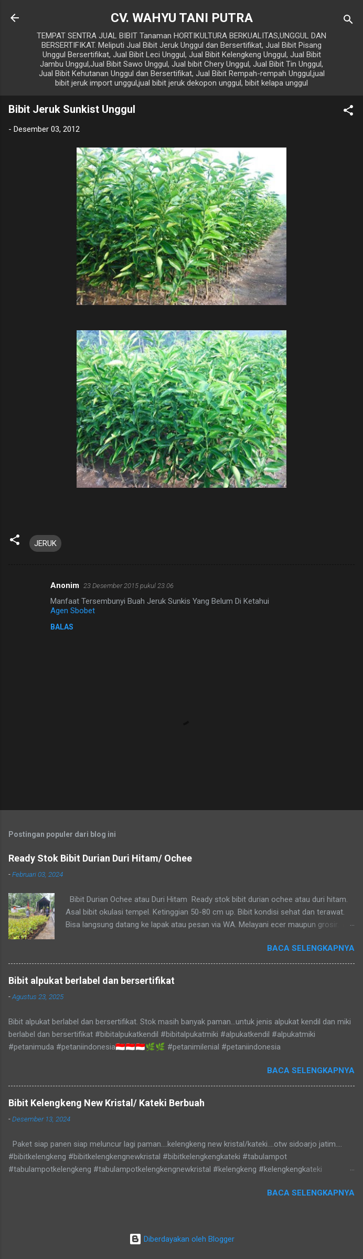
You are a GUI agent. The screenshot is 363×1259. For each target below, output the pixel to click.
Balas (61, 627)
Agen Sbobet (72, 610)
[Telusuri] (348, 21)
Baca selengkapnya (311, 948)
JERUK (45, 543)
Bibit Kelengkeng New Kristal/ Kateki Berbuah (106, 1102)
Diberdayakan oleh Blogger (181, 1239)
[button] (348, 112)
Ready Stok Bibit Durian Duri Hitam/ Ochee (100, 858)
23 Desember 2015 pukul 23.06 (128, 586)
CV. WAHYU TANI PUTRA (182, 18)
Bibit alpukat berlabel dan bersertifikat (91, 980)
